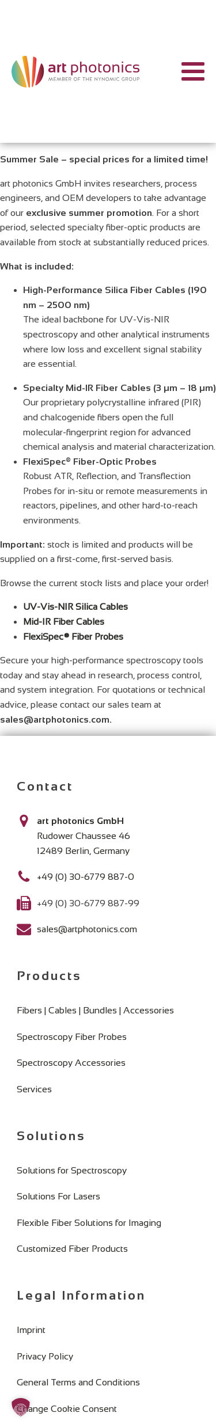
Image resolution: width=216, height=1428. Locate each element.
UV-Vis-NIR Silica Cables (75, 607)
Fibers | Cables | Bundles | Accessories (95, 1010)
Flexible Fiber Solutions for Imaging (89, 1223)
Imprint (31, 1330)
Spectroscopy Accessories (71, 1063)
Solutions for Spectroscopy (72, 1170)
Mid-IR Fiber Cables (63, 621)
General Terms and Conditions (78, 1382)
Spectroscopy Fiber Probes (72, 1037)
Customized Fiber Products (72, 1249)
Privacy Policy (45, 1356)
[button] (20, 1407)
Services (34, 1089)
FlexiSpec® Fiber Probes (73, 636)
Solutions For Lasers (58, 1196)
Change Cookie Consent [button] (67, 1409)
